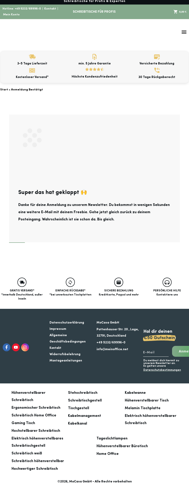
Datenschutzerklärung (67, 322)
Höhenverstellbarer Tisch (147, 400)
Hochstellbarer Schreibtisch (36, 431)
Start (4, 89)
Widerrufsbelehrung (65, 354)
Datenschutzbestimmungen (162, 370)
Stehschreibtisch (82, 393)
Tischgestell (78, 408)
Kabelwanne (135, 393)
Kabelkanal (77, 423)
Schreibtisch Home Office (34, 415)
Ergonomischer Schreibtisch (36, 408)
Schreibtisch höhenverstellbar (38, 461)
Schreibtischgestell (85, 400)
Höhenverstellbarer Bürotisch (122, 446)
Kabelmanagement (84, 416)
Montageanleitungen (66, 360)
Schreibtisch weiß (27, 453)
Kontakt (50, 8)
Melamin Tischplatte (143, 408)
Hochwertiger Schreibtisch (35, 469)
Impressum (58, 329)
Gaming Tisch (23, 423)
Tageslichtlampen (112, 438)
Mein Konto (11, 14)
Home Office (108, 454)
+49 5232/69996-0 (28, 8)
